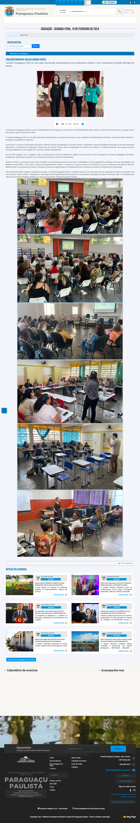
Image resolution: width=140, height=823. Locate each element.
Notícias (15, 35)
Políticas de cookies (128, 797)
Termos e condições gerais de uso (123, 794)
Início (9, 35)
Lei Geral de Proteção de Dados (122, 802)
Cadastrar (118, 749)
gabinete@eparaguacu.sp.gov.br (118, 770)
